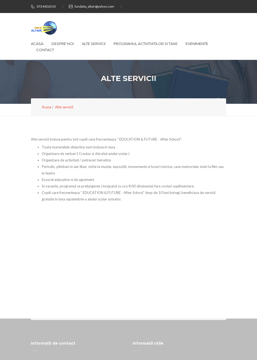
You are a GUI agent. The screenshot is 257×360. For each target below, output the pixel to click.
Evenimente (197, 44)
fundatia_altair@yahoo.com (94, 6)
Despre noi (63, 44)
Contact (45, 50)
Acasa (37, 44)
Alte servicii (93, 44)
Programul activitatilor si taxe (146, 44)
